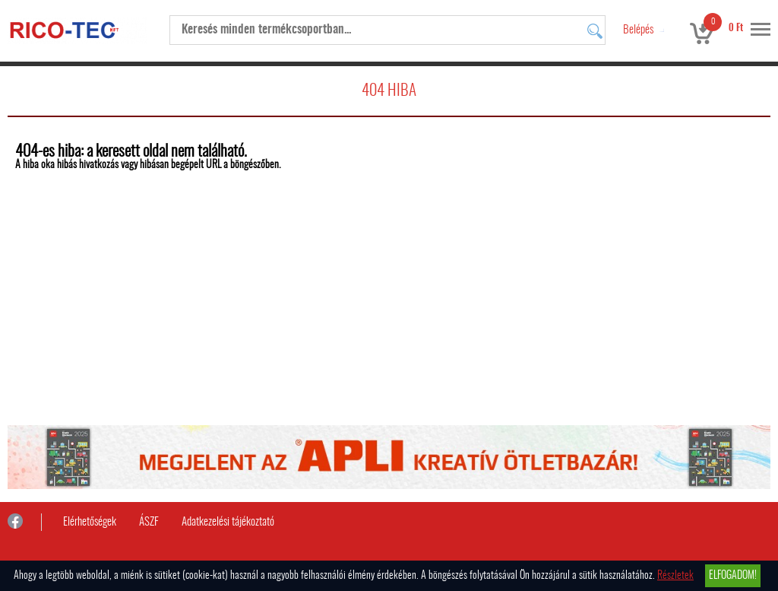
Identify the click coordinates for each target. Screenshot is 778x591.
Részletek (675, 575)
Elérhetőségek (89, 522)
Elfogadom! (733, 575)
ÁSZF (149, 522)
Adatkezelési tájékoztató (228, 522)
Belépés (638, 30)
